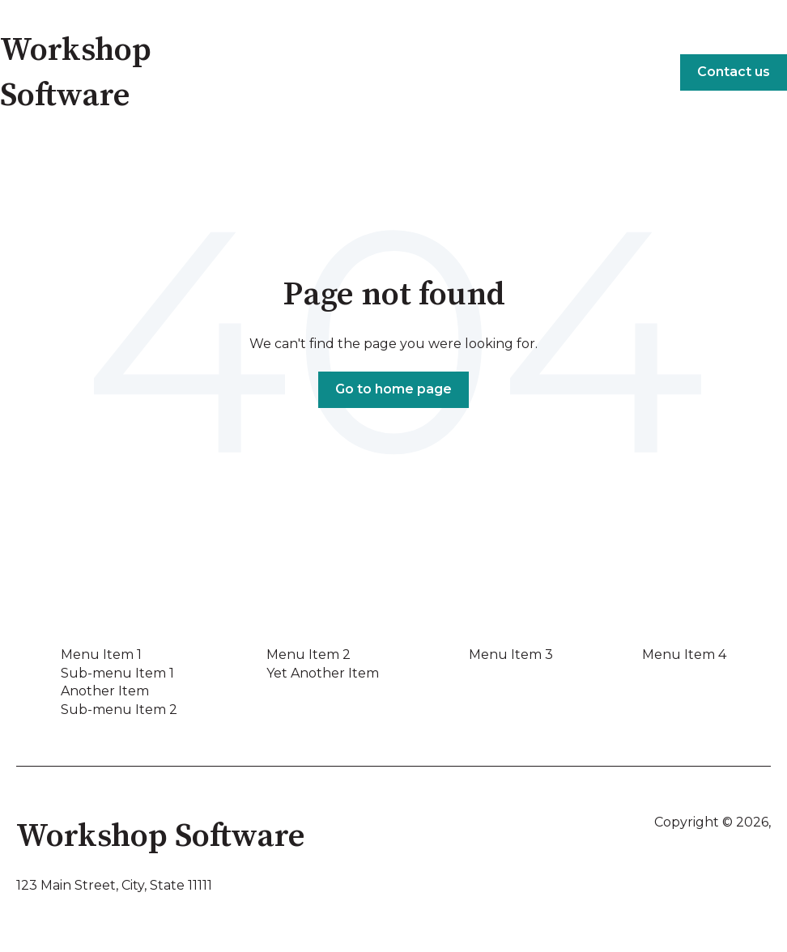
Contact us (733, 71)
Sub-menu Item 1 (117, 673)
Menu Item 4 (684, 654)
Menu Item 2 (308, 654)
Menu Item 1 (101, 654)
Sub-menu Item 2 (119, 709)
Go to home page (393, 389)
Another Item (105, 691)
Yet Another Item (322, 673)
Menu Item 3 (511, 654)
